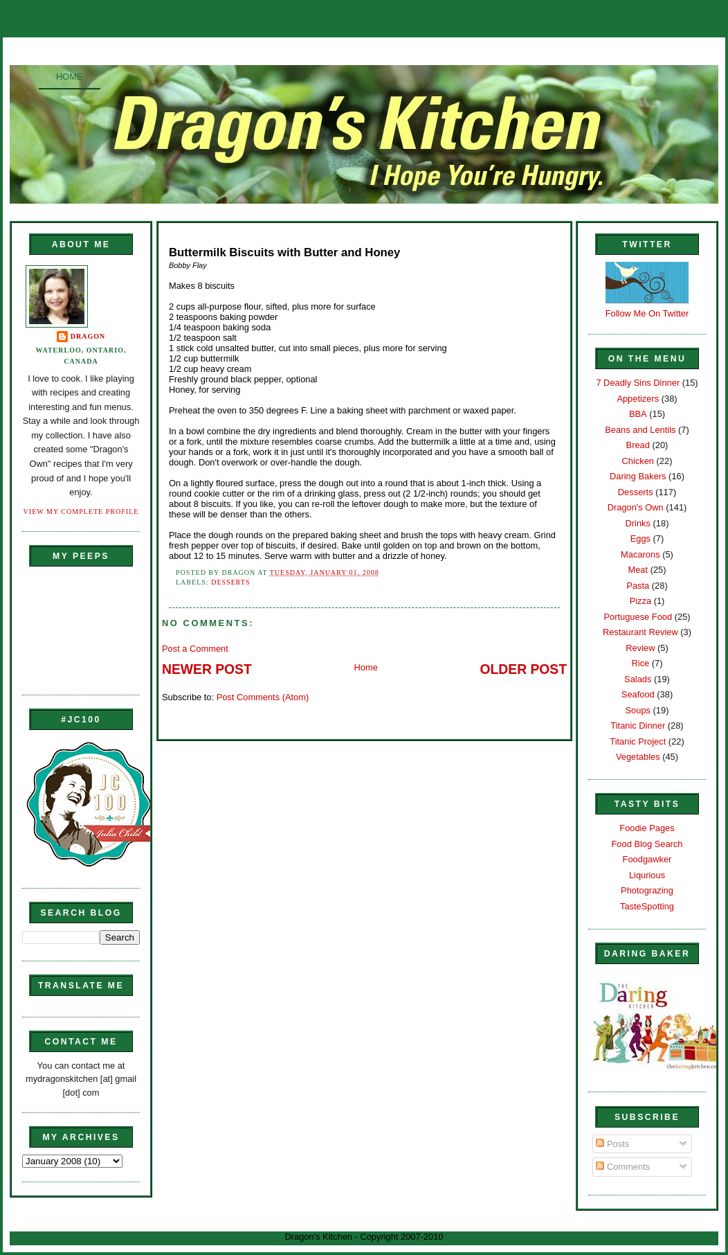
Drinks (638, 523)
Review (640, 648)
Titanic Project (638, 741)
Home (69, 76)
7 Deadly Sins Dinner (638, 382)
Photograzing (647, 890)
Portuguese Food (637, 617)
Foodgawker (647, 859)
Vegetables (638, 756)
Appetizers (638, 398)
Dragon (88, 336)
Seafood (638, 694)
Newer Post (207, 669)
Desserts (230, 582)
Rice (640, 663)
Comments (623, 1166)
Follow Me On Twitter (647, 313)
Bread (638, 445)
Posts (612, 1144)
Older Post (523, 669)
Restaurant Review (640, 632)
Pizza (640, 601)
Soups (638, 710)
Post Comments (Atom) (263, 697)
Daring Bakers (638, 476)
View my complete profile (81, 511)
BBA (638, 414)
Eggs (640, 538)
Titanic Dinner (637, 725)
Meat (638, 569)
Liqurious (647, 875)
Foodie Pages (646, 828)
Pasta (637, 585)
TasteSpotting (647, 906)
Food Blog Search (647, 844)
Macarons (640, 554)
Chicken (638, 461)
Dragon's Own (636, 507)
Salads (637, 679)
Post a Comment (195, 648)
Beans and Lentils (640, 430)
